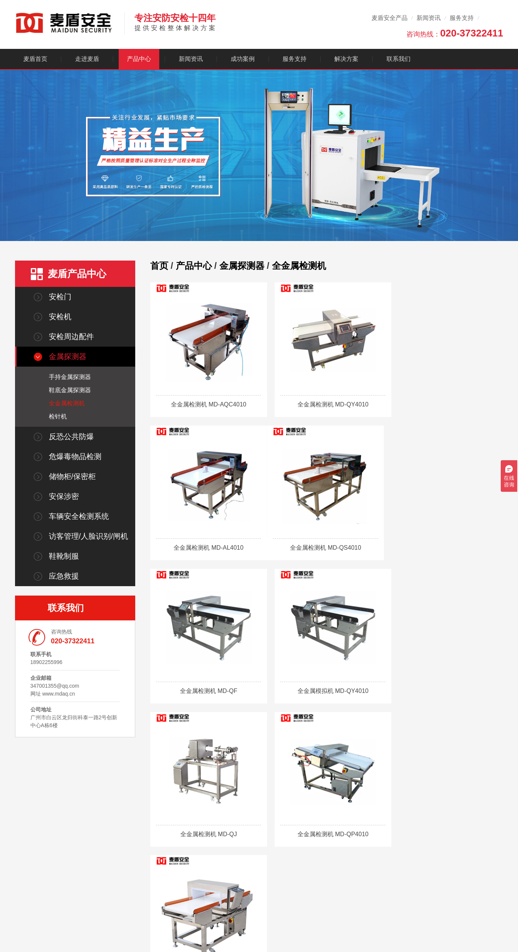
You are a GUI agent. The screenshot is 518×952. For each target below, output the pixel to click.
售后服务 (312, 848)
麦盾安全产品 (390, 18)
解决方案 (346, 59)
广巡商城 (120, 929)
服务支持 (462, 18)
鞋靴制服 (64, 556)
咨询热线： (454, 33)
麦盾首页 (35, 59)
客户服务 (315, 830)
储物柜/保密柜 (72, 476)
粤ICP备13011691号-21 (115, 939)
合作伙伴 (182, 869)
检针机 (58, 416)
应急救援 (64, 576)
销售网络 (312, 859)
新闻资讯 (429, 18)
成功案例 (243, 59)
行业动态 (269, 859)
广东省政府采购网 (158, 929)
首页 (159, 266)
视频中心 (312, 869)
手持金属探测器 (70, 377)
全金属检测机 (67, 403)
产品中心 (139, 59)
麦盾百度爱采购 (86, 929)
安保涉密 (64, 496)
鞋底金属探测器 (70, 390)
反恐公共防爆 (71, 436)
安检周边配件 (71, 336)
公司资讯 (269, 848)
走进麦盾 (87, 59)
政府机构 (355, 859)
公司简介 (182, 848)
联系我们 (399, 59)
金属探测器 (67, 356)
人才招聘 (182, 880)
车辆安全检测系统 (79, 516)
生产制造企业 (361, 848)
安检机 (60, 316)
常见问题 (269, 869)
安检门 (60, 297)
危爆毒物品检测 (75, 456)
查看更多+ (228, 890)
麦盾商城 (51, 929)
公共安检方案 (361, 869)
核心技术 (182, 859)
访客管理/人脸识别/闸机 (88, 536)
